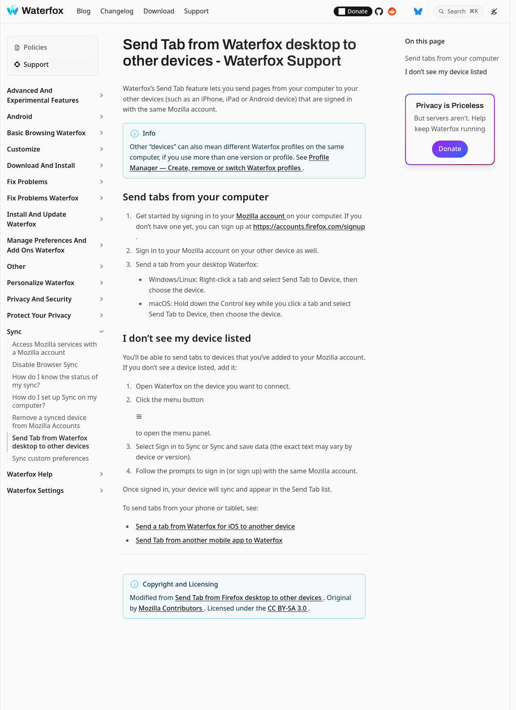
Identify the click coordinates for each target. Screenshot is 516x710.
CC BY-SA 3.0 (288, 608)
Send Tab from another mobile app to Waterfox (209, 540)
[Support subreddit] (392, 11)
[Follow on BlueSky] (418, 11)
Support (196, 11)
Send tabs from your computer (452, 58)
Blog (84, 11)
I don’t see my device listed (446, 71)
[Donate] (353, 11)
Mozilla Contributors (171, 608)
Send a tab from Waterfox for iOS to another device (215, 526)
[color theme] (494, 11)
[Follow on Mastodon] (405, 11)
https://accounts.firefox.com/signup (309, 226)
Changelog (116, 11)
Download (158, 11)
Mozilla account (261, 215)
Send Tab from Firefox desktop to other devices (249, 597)
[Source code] (378, 11)
